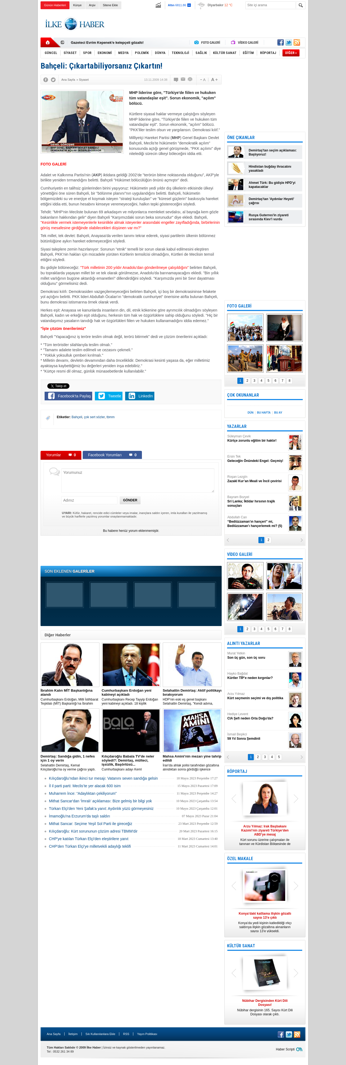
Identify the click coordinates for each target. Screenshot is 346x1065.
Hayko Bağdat (257, 676)
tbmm (111, 417)
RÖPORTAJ (237, 771)
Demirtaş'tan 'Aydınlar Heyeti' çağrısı (271, 201)
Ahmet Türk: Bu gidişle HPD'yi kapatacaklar (272, 185)
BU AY (278, 412)
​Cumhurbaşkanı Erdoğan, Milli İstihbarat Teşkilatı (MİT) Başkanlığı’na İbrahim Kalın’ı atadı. (70, 697)
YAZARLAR (237, 426)
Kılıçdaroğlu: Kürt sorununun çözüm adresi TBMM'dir (93, 831)
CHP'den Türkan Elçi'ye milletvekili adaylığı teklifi (90, 846)
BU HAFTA (264, 412)
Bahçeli (77, 417)
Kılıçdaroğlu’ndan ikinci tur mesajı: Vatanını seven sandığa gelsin (103, 778)
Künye (77, 5)
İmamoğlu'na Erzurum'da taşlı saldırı (79, 816)
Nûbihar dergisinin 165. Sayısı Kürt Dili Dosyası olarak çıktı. (265, 1007)
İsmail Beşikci (257, 736)
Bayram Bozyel (257, 501)
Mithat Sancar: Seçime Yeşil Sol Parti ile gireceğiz (90, 823)
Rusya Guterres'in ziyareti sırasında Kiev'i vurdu (269, 217)
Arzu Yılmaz (257, 696)
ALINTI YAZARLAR (243, 643)
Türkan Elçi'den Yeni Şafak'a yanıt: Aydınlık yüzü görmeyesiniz (101, 808)
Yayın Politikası (147, 1034)
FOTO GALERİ (239, 306)
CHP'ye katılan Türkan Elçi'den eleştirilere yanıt (88, 839)
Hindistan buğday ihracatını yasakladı (270, 169)
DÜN (251, 412)
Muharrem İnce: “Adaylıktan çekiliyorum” (83, 793)
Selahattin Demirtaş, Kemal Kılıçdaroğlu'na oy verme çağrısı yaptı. (70, 762)
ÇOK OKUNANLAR (243, 395)
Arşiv (92, 5)
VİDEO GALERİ (239, 554)
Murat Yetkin (257, 655)
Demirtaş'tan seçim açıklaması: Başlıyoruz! (273, 152)
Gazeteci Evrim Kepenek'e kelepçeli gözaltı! (107, 42)
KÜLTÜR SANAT (241, 945)
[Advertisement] (328, 94)
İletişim (73, 1034)
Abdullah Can (257, 521)
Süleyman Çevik (257, 438)
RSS (126, 1034)
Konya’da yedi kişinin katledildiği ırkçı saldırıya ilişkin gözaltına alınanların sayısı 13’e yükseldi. (265, 922)
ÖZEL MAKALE (240, 858)
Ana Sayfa (54, 1034)
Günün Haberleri (55, 5)
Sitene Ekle (110, 5)
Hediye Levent (257, 716)
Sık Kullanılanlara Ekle (100, 1034)
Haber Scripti (285, 1049)
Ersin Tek (257, 459)
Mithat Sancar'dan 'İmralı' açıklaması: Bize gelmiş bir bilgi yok (100, 801)
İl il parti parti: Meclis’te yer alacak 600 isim (85, 786)
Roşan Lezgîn (257, 479)
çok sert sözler (94, 417)
